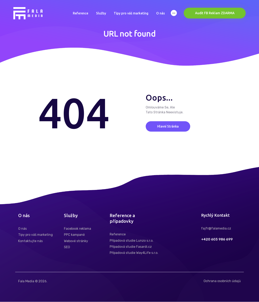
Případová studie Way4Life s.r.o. (134, 253)
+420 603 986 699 (217, 239)
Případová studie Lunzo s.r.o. (131, 240)
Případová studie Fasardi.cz (131, 247)
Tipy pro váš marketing (35, 235)
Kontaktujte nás (30, 241)
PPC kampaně (74, 235)
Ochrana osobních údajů (222, 281)
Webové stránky (76, 241)
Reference (118, 234)
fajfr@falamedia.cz (216, 228)
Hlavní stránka (168, 126)
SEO (67, 247)
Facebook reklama (77, 229)
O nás (22, 229)
